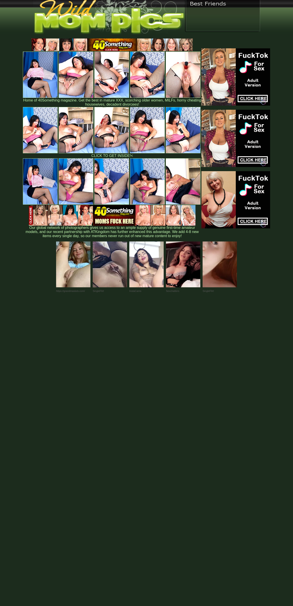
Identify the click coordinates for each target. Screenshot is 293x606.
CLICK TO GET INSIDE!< (112, 156)
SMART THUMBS (155, 510)
